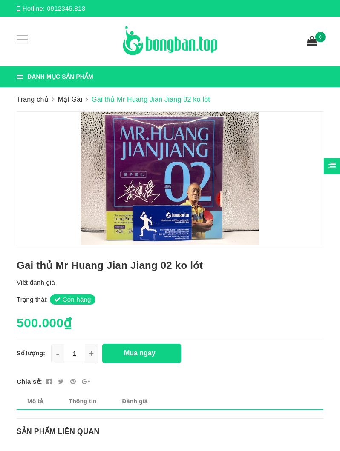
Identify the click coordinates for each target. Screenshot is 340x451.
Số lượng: (31, 353)
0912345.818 (66, 8)
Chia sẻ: (29, 381)
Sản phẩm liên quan (58, 431)
